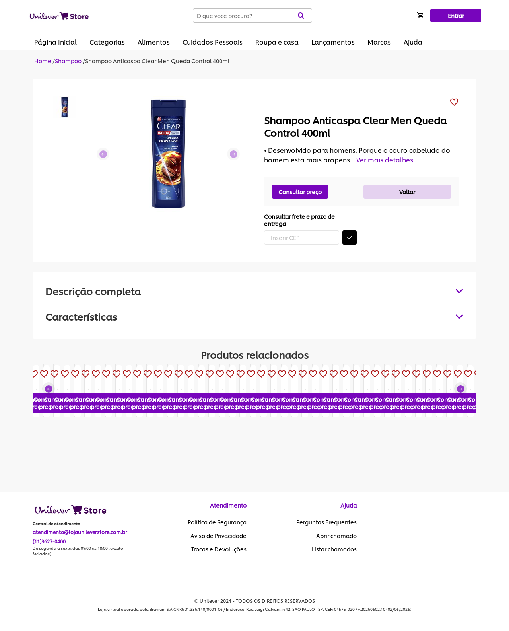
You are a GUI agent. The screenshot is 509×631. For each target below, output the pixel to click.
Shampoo (68, 60)
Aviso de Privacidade (218, 535)
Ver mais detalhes (384, 159)
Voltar (407, 191)
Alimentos (154, 41)
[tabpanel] (254, 316)
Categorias (107, 41)
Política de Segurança (217, 522)
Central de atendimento (56, 524)
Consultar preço (300, 191)
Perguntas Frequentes (326, 522)
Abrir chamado (336, 535)
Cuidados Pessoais (213, 41)
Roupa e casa (277, 41)
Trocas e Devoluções (219, 549)
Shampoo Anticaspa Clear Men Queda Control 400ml (157, 60)
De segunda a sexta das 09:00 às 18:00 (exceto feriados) (78, 551)
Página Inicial (55, 41)
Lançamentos (333, 41)
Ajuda (413, 41)
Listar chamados (334, 549)
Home (42, 60)
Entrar (456, 15)
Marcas (379, 41)
